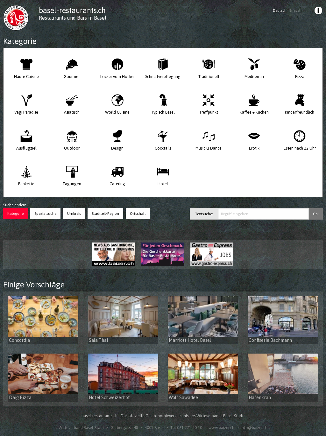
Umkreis (74, 213)
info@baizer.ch (254, 427)
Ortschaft (138, 213)
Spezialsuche (45, 213)
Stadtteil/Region (105, 213)
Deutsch (280, 10)
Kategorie (15, 213)
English (295, 10)
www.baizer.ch (221, 427)
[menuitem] (317, 11)
